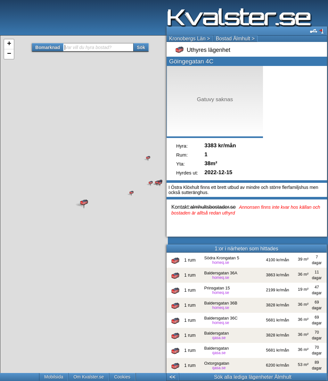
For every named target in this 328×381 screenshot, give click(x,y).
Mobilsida (53, 376)
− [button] (9, 54)
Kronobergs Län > (189, 38)
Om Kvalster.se (88, 376)
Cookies (122, 376)
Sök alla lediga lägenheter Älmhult (252, 377)
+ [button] (9, 44)
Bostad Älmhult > (235, 38)
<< (172, 377)
